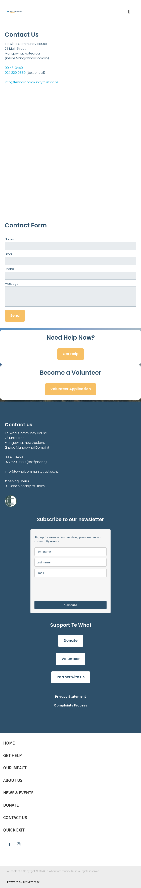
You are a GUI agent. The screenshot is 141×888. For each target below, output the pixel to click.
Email (8, 254)
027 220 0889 (15, 73)
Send (15, 316)
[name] (70, 551)
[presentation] (64, 589)
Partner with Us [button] (71, 677)
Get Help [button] (71, 354)
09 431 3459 (14, 68)
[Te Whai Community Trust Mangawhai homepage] (59, 12)
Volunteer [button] (70, 659)
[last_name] (70, 562)
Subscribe (70, 605)
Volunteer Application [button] (70, 389)
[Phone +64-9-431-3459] (129, 12)
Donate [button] (71, 641)
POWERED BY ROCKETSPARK (23, 883)
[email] (70, 573)
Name (9, 239)
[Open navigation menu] (119, 12)
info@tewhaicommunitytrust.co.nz (31, 82)
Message (11, 284)
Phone (9, 269)
